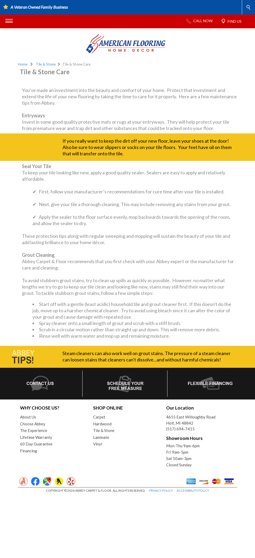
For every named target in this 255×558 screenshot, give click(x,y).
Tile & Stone (46, 64)
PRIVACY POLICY (161, 553)
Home (22, 64)
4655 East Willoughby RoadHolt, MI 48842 (190, 482)
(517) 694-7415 (180, 491)
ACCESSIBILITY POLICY (193, 553)
